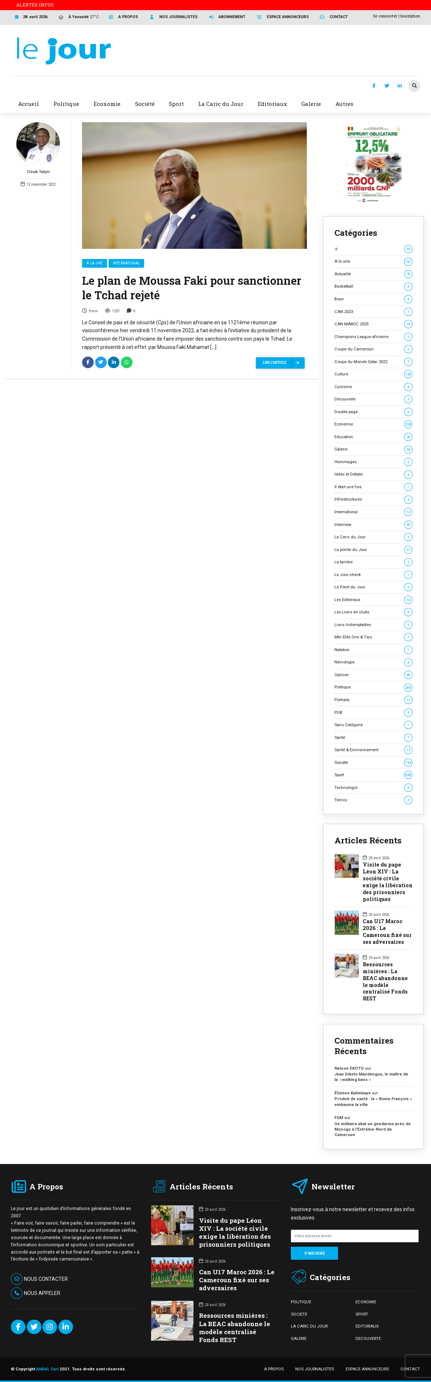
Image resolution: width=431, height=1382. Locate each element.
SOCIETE (299, 1314)
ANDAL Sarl (47, 1368)
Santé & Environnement (373, 750)
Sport (373, 775)
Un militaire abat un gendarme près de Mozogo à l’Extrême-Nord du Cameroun (372, 1129)
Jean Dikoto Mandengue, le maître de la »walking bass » (371, 1077)
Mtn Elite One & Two (373, 637)
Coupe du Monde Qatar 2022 (373, 362)
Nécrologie (373, 662)
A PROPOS (274, 1368)
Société (373, 762)
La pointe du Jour (373, 549)
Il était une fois (373, 487)
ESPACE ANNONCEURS (367, 1368)
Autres (344, 103)
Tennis (373, 800)
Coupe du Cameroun (373, 349)
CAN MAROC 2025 (373, 324)
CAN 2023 (373, 311)
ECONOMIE (365, 1301)
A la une (94, 263)
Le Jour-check (373, 574)
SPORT (361, 1314)
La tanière (373, 562)
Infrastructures (373, 499)
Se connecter (385, 15)
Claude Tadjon (38, 148)
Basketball (373, 286)
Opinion (373, 675)
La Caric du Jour (373, 537)
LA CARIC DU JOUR (309, 1326)
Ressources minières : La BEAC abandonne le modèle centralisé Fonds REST (385, 981)
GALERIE (298, 1338)
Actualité (373, 274)
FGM (338, 1117)
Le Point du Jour (373, 587)
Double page (373, 412)
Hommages (373, 462)
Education (373, 437)
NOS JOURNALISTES (314, 1368)
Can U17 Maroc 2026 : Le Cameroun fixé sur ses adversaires (387, 931)
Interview (373, 524)
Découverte (373, 399)
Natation (373, 650)
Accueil (28, 103)
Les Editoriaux (373, 599)
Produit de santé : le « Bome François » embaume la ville (373, 1101)
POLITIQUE (301, 1301)
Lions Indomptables (373, 625)
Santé (373, 737)
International (126, 263)
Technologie (373, 787)
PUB (373, 712)
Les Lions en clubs (373, 612)
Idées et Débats (373, 474)
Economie (373, 424)
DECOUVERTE (368, 1338)
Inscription (410, 15)
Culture (373, 374)
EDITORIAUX (367, 1326)
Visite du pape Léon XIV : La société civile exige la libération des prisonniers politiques (387, 881)
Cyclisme (373, 387)
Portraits (373, 700)
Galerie (373, 449)
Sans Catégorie (373, 725)
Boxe (373, 299)
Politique (373, 687)
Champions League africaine (373, 337)
